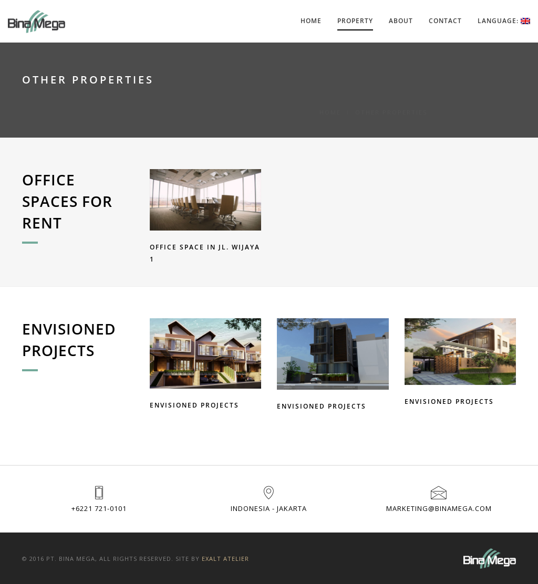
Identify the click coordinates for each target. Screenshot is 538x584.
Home (311, 20)
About (401, 20)
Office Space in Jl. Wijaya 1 (205, 253)
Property (355, 20)
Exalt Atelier (225, 558)
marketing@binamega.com (439, 508)
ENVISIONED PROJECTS (194, 405)
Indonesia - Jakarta (269, 508)
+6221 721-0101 (99, 508)
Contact (445, 20)
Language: (504, 20)
